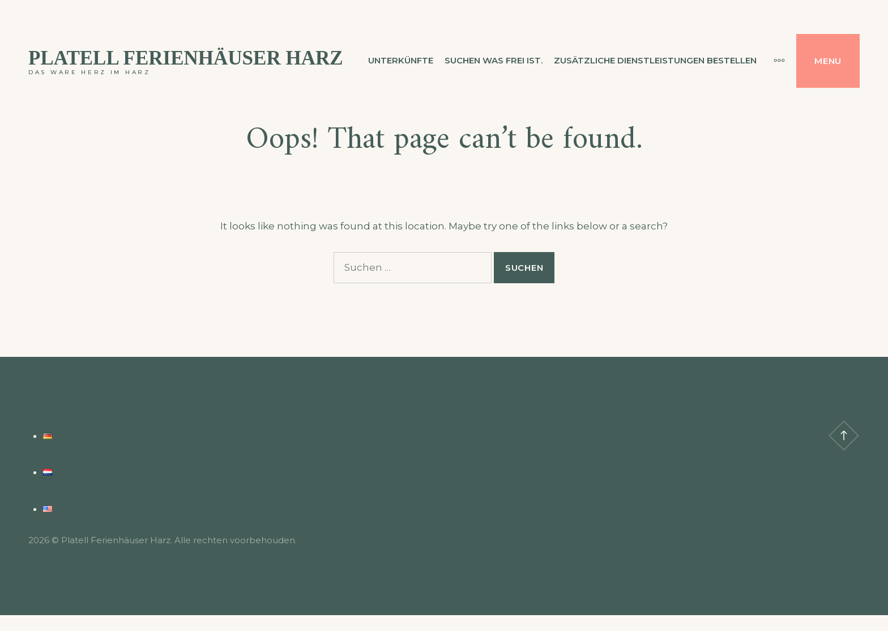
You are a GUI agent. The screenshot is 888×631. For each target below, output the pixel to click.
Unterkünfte (400, 60)
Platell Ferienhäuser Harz (185, 58)
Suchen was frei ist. (494, 60)
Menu (828, 61)
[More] (773, 61)
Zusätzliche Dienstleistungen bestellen (655, 60)
